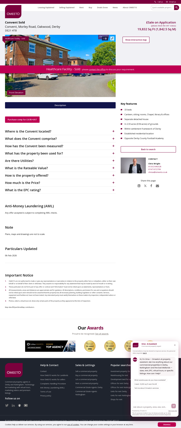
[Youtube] (26, 405)
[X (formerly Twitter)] (145, 185)
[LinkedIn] (139, 185)
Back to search (148, 149)
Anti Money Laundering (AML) (52, 387)
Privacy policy (45, 395)
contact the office (97, 69)
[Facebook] (151, 185)
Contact (43, 371)
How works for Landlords (54, 375)
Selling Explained (66, 7)
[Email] (157, 185)
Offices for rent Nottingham (122, 387)
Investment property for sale (122, 371)
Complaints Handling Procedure (53, 383)
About (130, 7)
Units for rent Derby (119, 391)
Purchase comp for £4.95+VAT (22, 119)
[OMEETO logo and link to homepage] (13, 11)
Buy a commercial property (86, 375)
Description (60, 105)
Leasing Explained (46, 7)
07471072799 (154, 169)
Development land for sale (121, 379)
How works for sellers (52, 379)
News (115, 7)
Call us (160, 2)
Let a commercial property (86, 379)
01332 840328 (154, 166)
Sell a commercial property (86, 371)
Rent (81, 7)
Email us (172, 2)
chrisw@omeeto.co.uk (157, 172)
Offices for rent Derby (119, 383)
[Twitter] (7, 405)
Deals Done (102, 7)
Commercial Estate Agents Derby (88, 387)
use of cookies (73, 424)
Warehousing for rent (119, 375)
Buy (90, 7)
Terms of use (45, 391)
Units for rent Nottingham (121, 395)
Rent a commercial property (86, 383)
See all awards (101, 333)
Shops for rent (116, 399)
